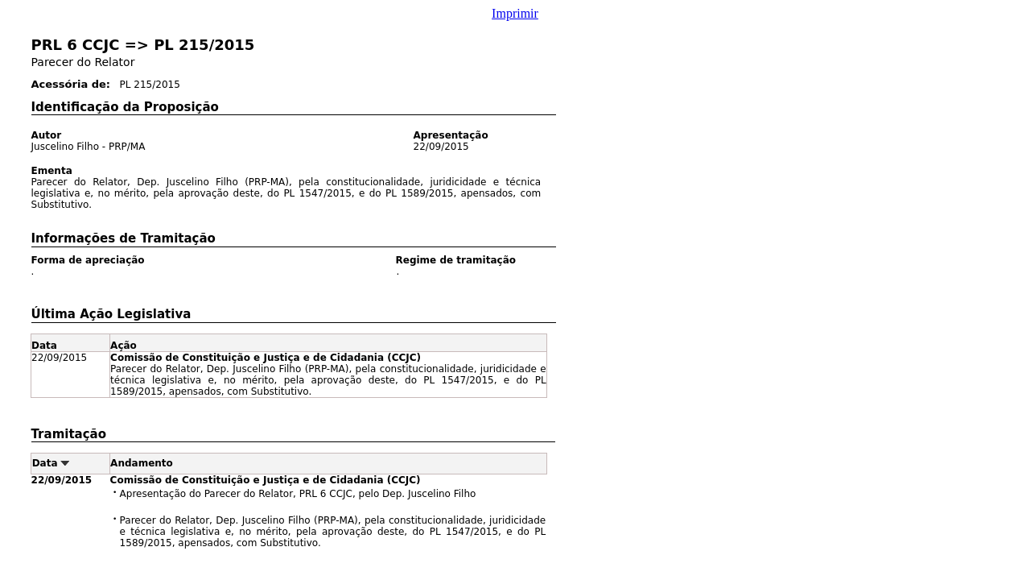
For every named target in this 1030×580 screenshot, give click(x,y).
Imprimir (515, 13)
